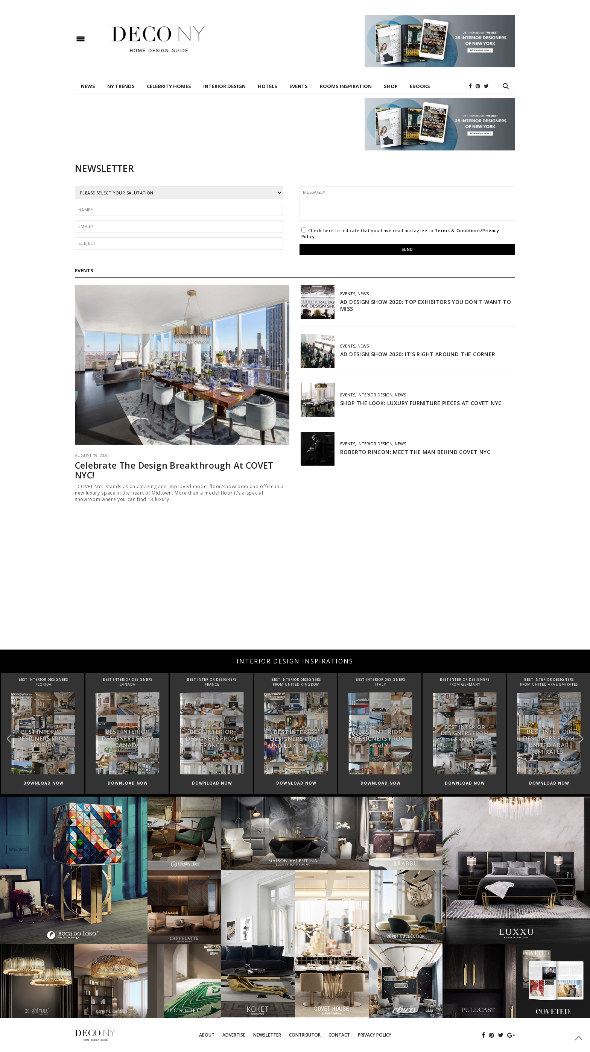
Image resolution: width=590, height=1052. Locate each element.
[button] (581, 738)
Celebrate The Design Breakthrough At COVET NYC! (174, 470)
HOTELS (267, 86)
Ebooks (420, 86)
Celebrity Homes (169, 86)
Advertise (233, 1035)
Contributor (305, 1035)
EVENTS (298, 86)
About (206, 1035)
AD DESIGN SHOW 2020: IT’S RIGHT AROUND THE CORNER (418, 354)
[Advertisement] (295, 589)
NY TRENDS (121, 86)
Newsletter (267, 1035)
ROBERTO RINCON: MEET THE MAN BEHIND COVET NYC (415, 451)
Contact (339, 1035)
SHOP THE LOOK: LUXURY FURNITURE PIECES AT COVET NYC (421, 403)
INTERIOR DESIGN (224, 86)
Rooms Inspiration (346, 86)
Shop (391, 86)
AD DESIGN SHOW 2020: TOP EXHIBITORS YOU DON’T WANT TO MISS (425, 305)
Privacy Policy (374, 1035)
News (88, 86)
